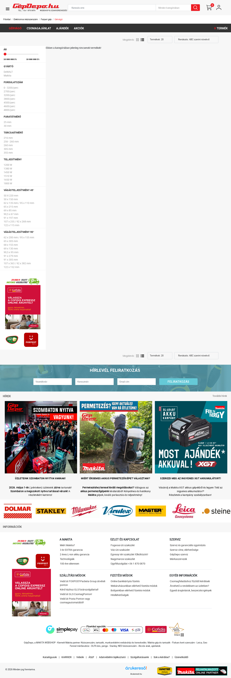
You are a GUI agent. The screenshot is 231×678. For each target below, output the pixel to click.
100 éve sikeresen (69, 563)
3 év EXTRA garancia (71, 549)
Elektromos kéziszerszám (26, 19)
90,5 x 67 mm (11, 214)
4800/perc (9, 110)
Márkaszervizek (178, 559)
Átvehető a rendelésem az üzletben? (189, 585)
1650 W (8, 179)
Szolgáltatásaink (139, 657)
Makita (7, 75)
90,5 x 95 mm (11, 252)
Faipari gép (46, 19)
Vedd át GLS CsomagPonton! (76, 594)
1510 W (8, 176)
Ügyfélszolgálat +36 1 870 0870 (128, 563)
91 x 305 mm (11, 259)
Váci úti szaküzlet (120, 549)
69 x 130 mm (11, 248)
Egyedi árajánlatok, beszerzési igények (191, 590)
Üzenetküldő (181, 657)
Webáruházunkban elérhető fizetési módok (134, 585)
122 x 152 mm (11, 267)
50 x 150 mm (11, 199)
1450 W (8, 172)
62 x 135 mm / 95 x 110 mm (19, 203)
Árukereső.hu (136, 674)
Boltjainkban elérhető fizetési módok (130, 590)
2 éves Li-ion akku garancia (74, 554)
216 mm (8, 137)
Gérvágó (59, 19)
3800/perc (9, 98)
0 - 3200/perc (11, 87)
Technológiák (67, 559)
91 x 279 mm (11, 256)
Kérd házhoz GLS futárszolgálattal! (79, 589)
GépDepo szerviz (179, 554)
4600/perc (9, 106)
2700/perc (9, 91)
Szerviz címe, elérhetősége (184, 549)
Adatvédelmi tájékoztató (112, 657)
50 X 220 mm (11, 195)
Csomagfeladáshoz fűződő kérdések (190, 581)
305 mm (8, 149)
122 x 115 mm (11, 225)
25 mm (7, 122)
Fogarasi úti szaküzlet (123, 545)
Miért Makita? (67, 545)
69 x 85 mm (10, 210)
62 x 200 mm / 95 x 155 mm (19, 237)
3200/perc (9, 95)
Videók (80, 657)
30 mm (7, 125)
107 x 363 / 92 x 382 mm (17, 263)
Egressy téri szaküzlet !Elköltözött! (129, 554)
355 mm (8, 152)
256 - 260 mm (11, 141)
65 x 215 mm (11, 206)
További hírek (219, 396)
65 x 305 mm (11, 241)
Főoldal (7, 19)
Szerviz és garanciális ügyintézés (188, 545)
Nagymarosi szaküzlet (123, 559)
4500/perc (9, 102)
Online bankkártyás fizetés (125, 581)
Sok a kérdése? (162, 657)
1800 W (8, 183)
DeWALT (8, 71)
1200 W (8, 164)
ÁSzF (91, 657)
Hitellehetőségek (120, 595)
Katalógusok (50, 657)
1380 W (8, 168)
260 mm (8, 145)
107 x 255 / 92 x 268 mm (17, 221)
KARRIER (67, 657)
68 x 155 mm (11, 244)
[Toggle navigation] (7, 8)
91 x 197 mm (11, 217)
